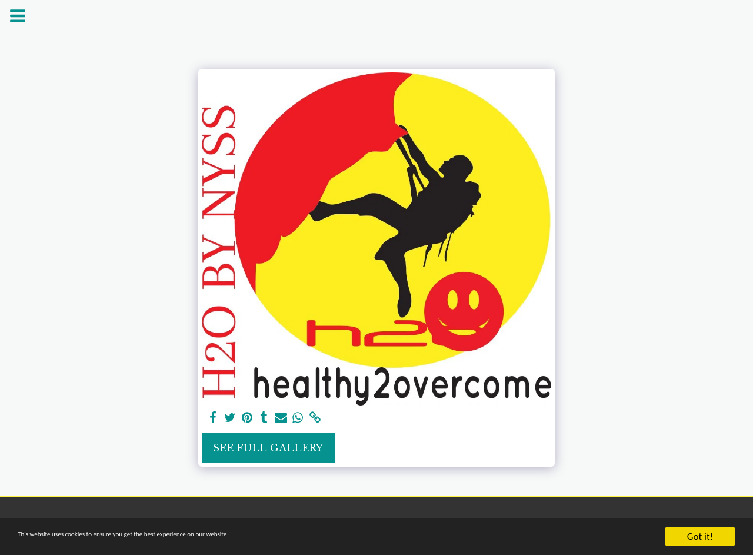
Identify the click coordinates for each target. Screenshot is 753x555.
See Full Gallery (268, 448)
